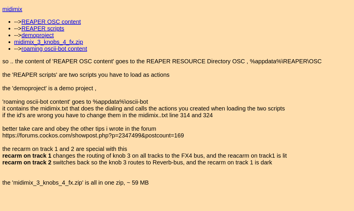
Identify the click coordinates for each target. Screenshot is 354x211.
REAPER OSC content (51, 21)
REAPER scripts (42, 28)
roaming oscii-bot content (54, 48)
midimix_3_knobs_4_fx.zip (48, 42)
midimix (12, 9)
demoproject (37, 35)
